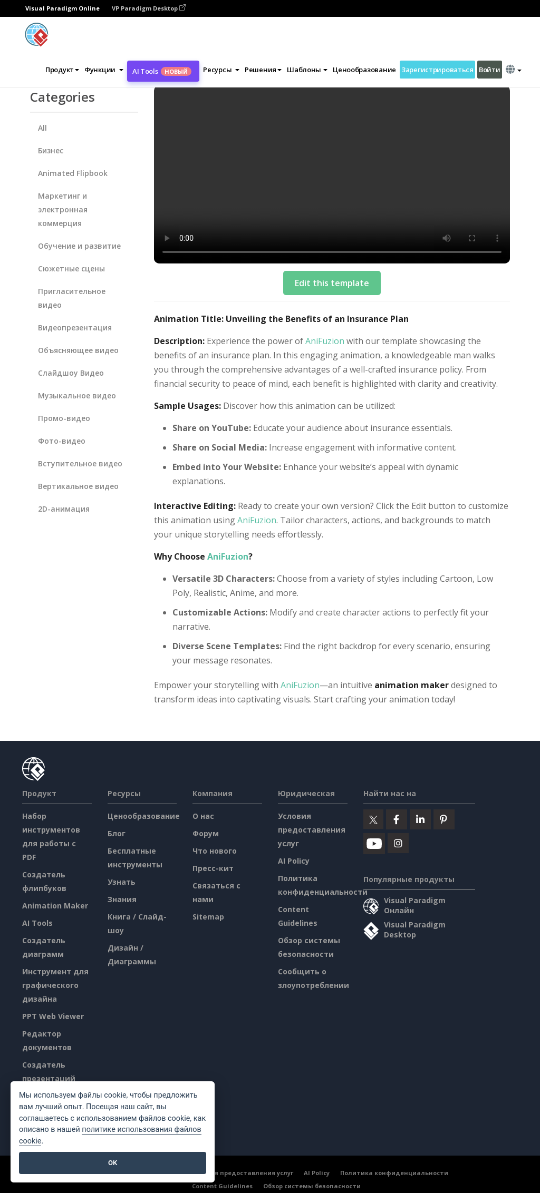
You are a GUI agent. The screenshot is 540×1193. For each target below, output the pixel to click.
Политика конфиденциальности (394, 1173)
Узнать (122, 882)
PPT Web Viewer (53, 1016)
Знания (122, 899)
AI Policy (294, 861)
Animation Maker (55, 906)
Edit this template (332, 283)
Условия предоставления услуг (311, 829)
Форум (205, 833)
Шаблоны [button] (307, 69)
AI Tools (161, 71)
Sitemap (208, 917)
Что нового (214, 851)
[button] (104, 70)
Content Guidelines (222, 1186)
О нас (203, 816)
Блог (117, 833)
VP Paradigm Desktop (149, 8)
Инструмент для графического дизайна (55, 985)
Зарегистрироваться (437, 69)
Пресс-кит (213, 868)
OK (112, 1163)
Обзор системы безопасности (312, 1186)
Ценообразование (364, 69)
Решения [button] (263, 69)
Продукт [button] (62, 69)
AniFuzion (324, 341)
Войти (489, 69)
